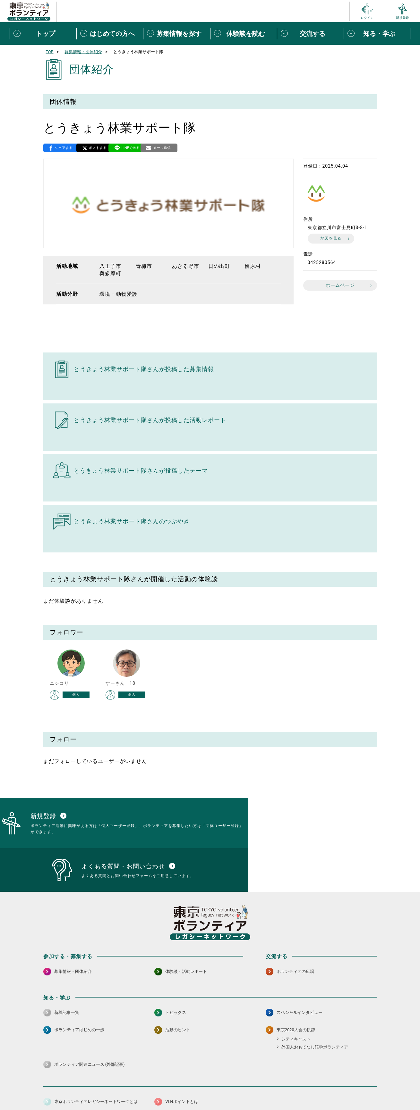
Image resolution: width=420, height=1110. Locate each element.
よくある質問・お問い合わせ (335, 1089)
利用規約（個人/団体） (239, 1089)
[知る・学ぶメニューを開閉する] (377, 33)
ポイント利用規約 (284, 1089)
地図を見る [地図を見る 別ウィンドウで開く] (331, 239)
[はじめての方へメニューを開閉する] (109, 33)
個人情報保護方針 (145, 1089)
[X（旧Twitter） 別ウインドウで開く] (358, 1072)
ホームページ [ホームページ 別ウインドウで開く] (340, 286)
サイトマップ (71, 1089)
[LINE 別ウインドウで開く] (371, 1072)
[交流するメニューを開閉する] (310, 33)
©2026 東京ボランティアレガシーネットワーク (209, 1103)
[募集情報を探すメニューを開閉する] (176, 33)
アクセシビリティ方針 (190, 1089)
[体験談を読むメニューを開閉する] (243, 33)
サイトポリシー (106, 1089)
